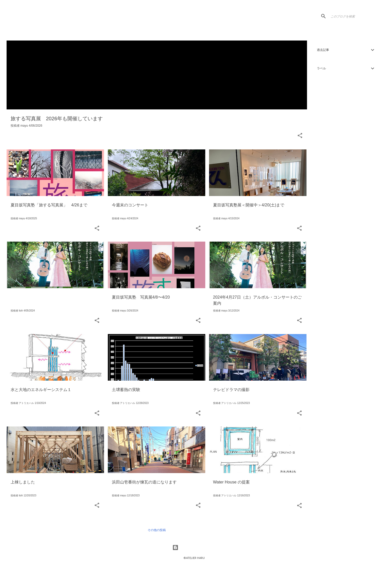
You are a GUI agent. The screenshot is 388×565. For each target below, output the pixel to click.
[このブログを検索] (355, 16)
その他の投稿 (157, 530)
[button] (300, 136)
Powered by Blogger (194, 547)
